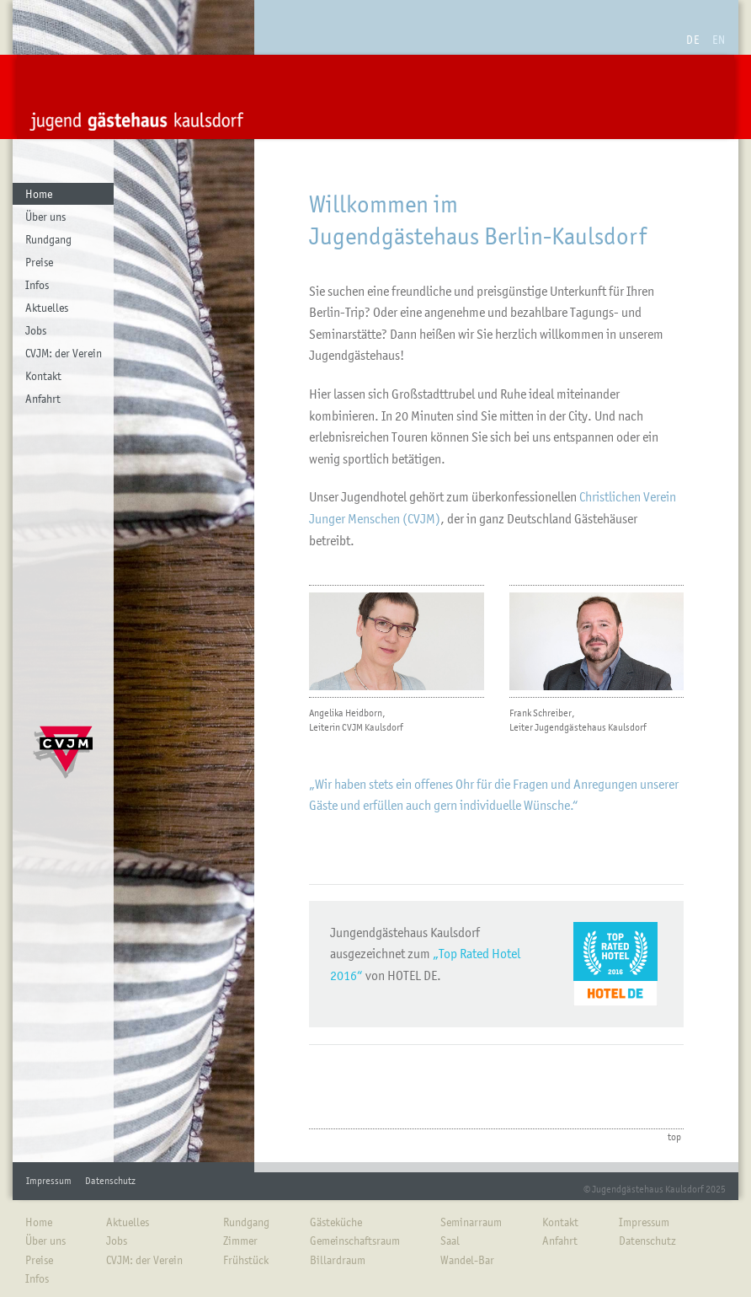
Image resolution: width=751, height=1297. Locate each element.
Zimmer (240, 1240)
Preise (39, 262)
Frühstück (246, 1260)
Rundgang (48, 239)
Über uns (45, 216)
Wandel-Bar (467, 1260)
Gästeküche (336, 1222)
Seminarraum (471, 1222)
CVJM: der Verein (63, 353)
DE (693, 39)
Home (38, 194)
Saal (450, 1240)
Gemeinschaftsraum (355, 1240)
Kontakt (43, 376)
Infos (37, 285)
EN (719, 39)
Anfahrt (43, 398)
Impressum (49, 1181)
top (674, 1137)
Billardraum (337, 1260)
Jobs (35, 330)
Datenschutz (110, 1181)
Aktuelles (46, 307)
